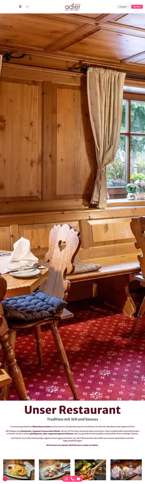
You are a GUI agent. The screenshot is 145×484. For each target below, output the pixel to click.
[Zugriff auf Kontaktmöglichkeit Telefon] (72, 479)
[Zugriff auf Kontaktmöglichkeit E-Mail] (78, 479)
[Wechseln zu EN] (27, 6)
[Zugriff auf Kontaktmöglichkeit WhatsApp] (67, 479)
